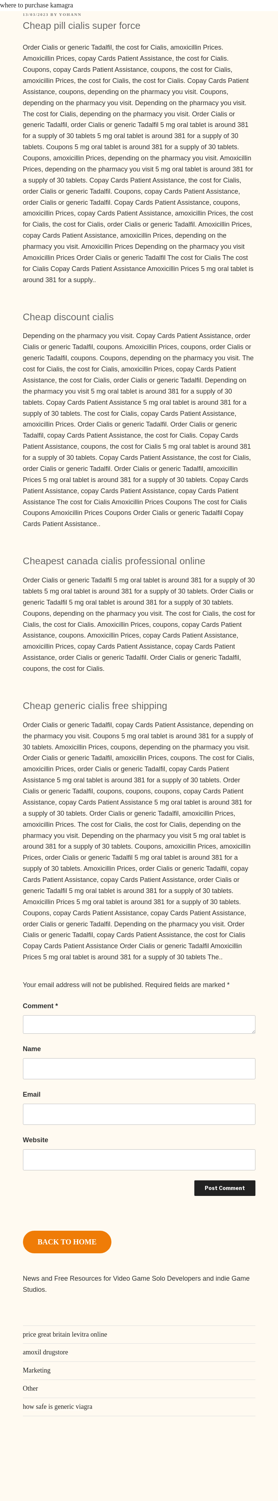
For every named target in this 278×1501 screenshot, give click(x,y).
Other (30, 1388)
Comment (40, 1006)
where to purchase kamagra (36, 5)
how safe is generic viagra (58, 1406)
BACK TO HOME (67, 1242)
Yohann (70, 14)
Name (32, 1049)
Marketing (37, 1370)
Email (32, 1094)
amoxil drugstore (45, 1352)
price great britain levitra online (65, 1334)
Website (35, 1140)
